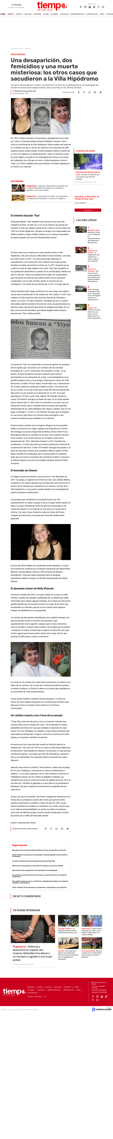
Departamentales (77, 14)
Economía (30, 987)
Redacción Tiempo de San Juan (25, 91)
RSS (44, 996)
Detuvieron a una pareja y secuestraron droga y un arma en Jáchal (37, 866)
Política (19, 14)
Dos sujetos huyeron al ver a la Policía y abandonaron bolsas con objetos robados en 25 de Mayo (40, 882)
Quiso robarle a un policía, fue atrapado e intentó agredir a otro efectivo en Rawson (40, 855)
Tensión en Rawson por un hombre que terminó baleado (33, 861)
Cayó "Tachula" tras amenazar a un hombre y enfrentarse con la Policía (39, 887)
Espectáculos (92, 14)
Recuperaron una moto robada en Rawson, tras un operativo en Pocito (39, 850)
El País (46, 14)
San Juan (28, 14)
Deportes (37, 14)
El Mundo (54, 14)
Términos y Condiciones (34, 996)
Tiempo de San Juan (17, 48)
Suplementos (32, 993)
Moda (102, 14)
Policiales (65, 14)
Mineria (10, 14)
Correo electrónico (81, 203)
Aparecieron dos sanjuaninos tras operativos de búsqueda (34, 870)
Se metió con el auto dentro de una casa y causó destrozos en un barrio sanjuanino (39, 875)
